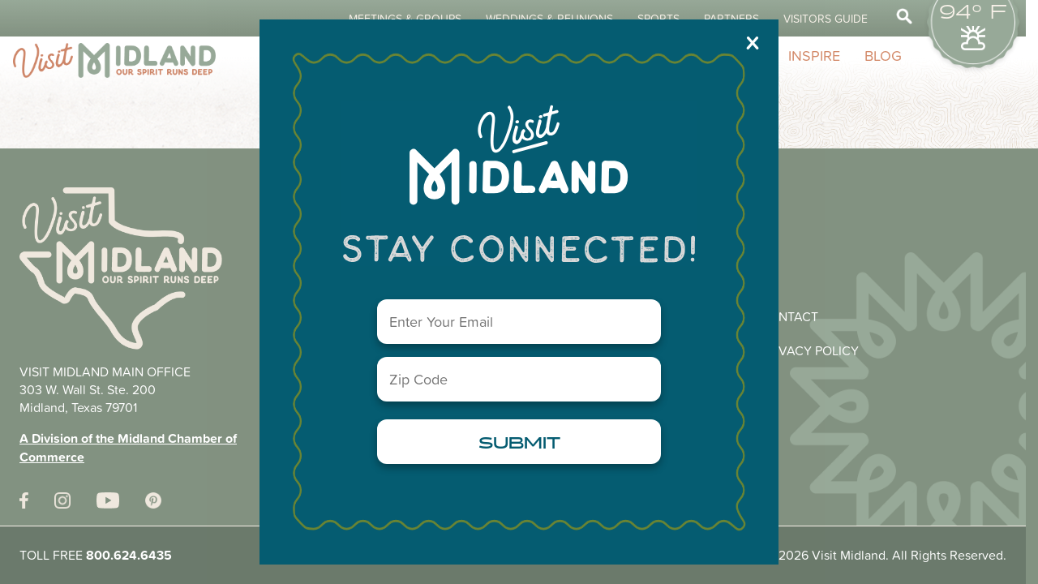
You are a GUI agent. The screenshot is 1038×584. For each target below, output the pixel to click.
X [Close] (752, 42)
